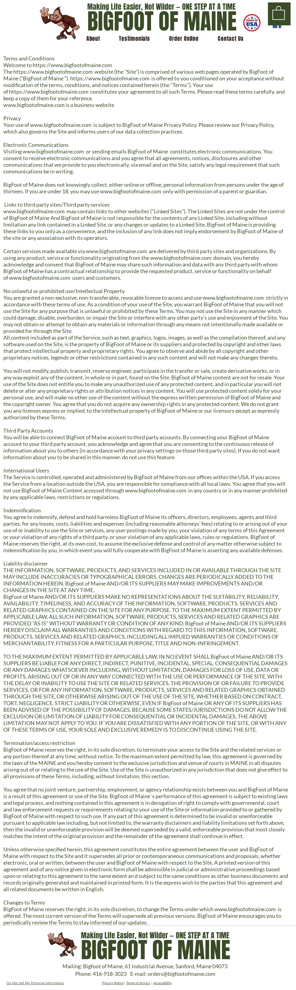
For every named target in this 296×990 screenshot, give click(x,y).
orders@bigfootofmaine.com (181, 973)
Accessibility (162, 983)
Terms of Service (138, 983)
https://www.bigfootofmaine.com (72, 65)
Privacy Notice (113, 983)
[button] (278, 12)
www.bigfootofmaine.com (34, 105)
